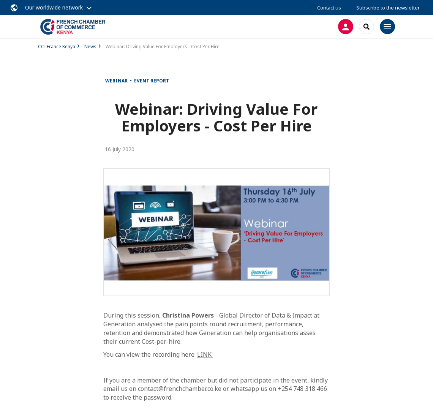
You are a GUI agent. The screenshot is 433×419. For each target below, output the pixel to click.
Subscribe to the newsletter (388, 7)
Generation (119, 324)
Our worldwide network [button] (54, 7)
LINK (205, 354)
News (90, 46)
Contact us (329, 7)
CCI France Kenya (56, 46)
